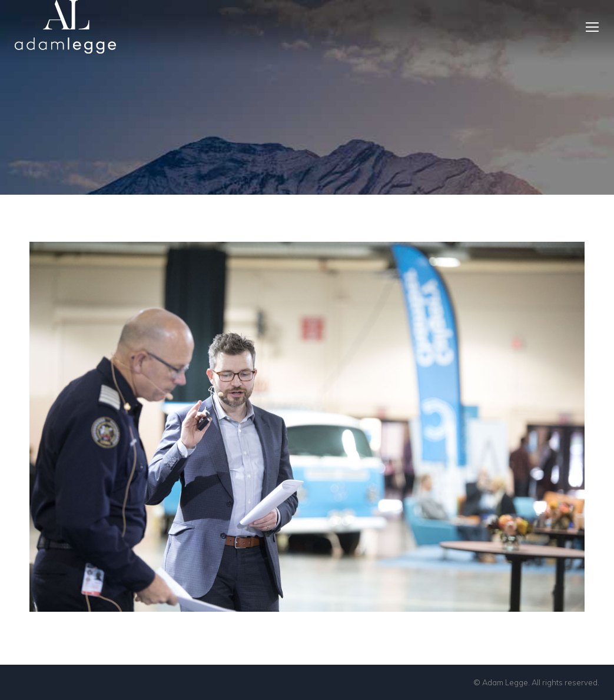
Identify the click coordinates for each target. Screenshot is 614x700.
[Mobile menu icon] (592, 27)
